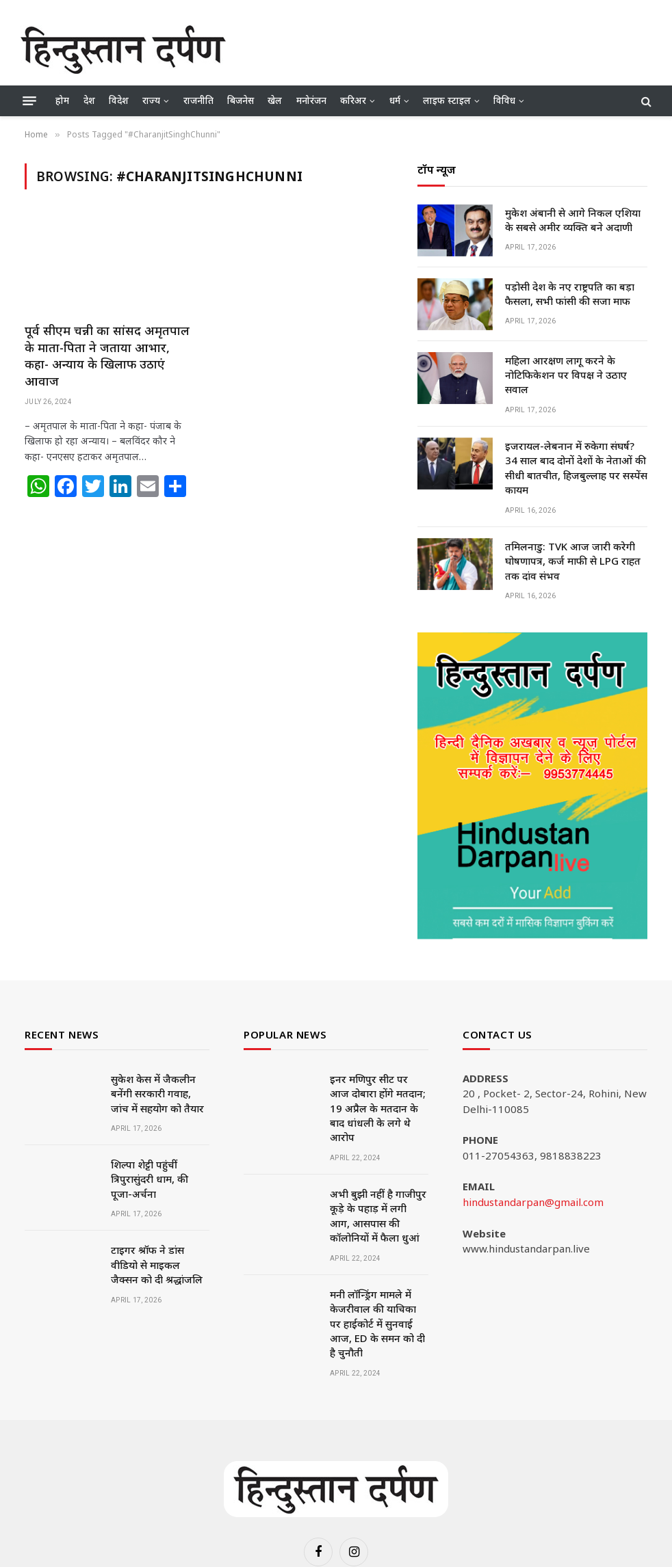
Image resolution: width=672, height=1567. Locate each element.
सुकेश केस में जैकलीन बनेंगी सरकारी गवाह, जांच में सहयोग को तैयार (157, 1093)
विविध (504, 100)
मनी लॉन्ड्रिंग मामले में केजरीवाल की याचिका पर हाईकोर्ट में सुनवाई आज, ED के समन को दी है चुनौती (377, 1323)
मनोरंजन (311, 100)
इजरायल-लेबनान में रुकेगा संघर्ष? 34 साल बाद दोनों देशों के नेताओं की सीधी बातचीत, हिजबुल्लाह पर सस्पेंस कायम (576, 467)
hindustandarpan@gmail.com (533, 1202)
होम (62, 100)
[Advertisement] (402, 48)
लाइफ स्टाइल (447, 100)
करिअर (353, 100)
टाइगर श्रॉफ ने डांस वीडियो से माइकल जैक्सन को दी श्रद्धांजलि (157, 1264)
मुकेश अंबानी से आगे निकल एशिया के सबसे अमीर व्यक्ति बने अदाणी (573, 220)
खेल (275, 100)
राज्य (151, 100)
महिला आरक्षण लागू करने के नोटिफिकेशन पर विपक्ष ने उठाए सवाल (566, 375)
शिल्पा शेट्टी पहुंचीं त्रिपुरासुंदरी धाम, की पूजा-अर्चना (149, 1179)
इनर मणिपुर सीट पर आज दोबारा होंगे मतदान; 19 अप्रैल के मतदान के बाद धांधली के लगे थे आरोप (378, 1108)
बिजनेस (240, 100)
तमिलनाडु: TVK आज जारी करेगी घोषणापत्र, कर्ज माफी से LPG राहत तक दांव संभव (573, 560)
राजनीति (198, 100)
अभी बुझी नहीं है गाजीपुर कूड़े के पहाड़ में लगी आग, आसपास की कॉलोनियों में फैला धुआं (378, 1215)
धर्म (394, 100)
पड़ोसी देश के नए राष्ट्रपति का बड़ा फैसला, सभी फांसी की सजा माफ (569, 294)
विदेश (119, 100)
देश (89, 100)
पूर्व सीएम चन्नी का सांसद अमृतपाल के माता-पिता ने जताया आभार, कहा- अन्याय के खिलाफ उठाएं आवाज (107, 355)
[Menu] (29, 101)
